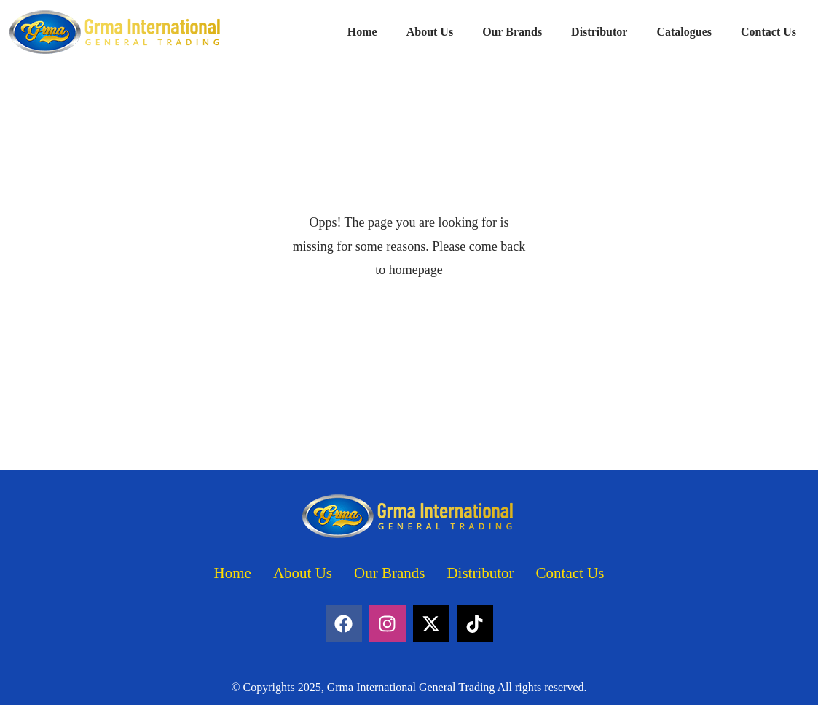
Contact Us (768, 32)
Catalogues (684, 32)
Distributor (599, 32)
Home (362, 32)
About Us (429, 32)
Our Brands (512, 32)
